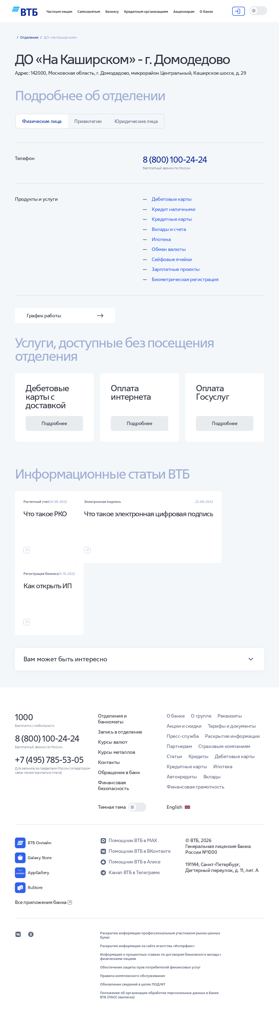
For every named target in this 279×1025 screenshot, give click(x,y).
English (179, 807)
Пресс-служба (183, 736)
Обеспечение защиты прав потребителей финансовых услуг (150, 967)
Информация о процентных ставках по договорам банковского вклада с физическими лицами (160, 956)
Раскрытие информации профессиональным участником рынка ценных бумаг (160, 935)
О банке (175, 716)
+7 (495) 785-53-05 (49, 759)
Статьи (174, 756)
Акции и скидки (184, 726)
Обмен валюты (169, 249)
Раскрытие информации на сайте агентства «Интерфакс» (147, 946)
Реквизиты (230, 716)
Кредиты (198, 756)
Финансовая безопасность (113, 785)
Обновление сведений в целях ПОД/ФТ (132, 984)
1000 (24, 717)
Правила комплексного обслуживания (132, 976)
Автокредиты (182, 777)
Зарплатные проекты (176, 269)
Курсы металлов (116, 752)
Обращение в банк (119, 772)
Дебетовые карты (172, 199)
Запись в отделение (120, 732)
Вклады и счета (169, 229)
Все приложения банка (43, 902)
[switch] (258, 10)
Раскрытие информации (232, 736)
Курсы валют (113, 742)
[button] (59, 11)
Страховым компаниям (224, 746)
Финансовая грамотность (195, 787)
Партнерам (179, 746)
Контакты (109, 762)
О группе (201, 716)
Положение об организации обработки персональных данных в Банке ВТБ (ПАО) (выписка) (159, 995)
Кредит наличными (173, 209)
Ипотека (161, 239)
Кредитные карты (172, 219)
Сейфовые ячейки (172, 259)
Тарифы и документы (232, 726)
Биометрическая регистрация (185, 279)
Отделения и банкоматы (112, 719)
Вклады (212, 777)
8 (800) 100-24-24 (47, 738)
